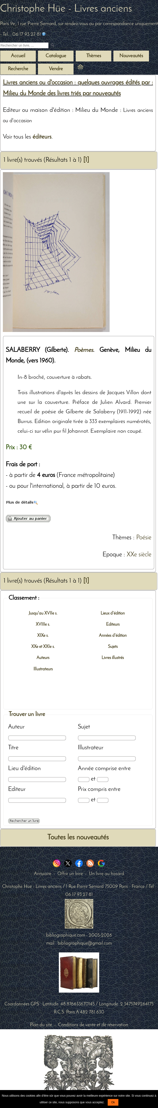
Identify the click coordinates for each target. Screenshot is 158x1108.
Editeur (17, 789)
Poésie (143, 538)
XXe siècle (139, 555)
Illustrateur (90, 748)
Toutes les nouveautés (78, 837)
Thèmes (121, 538)
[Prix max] (102, 800)
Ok (113, 1102)
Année (86, 769)
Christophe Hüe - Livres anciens (66, 9)
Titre (13, 748)
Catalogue (56, 55)
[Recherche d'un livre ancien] (24, 45)
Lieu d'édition (24, 769)
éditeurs (42, 137)
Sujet (84, 727)
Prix (82, 789)
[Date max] (102, 779)
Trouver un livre (27, 714)
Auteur (16, 727)
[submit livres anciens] (53, 45)
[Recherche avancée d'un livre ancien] (24, 821)
